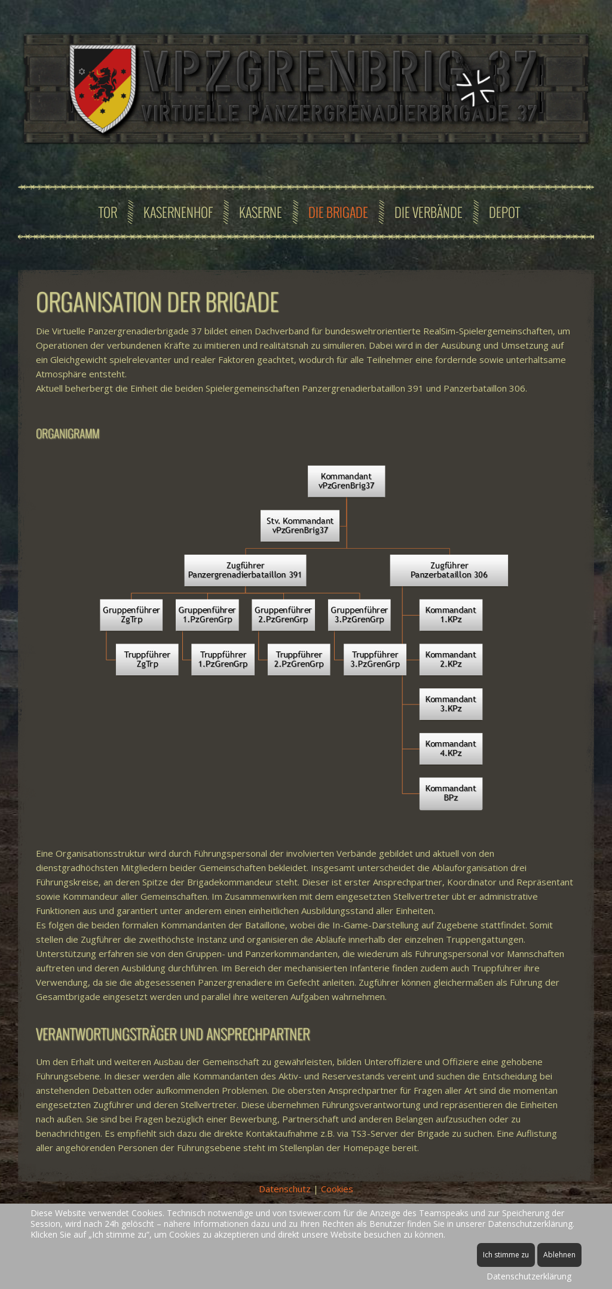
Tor (108, 212)
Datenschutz (285, 1189)
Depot (504, 212)
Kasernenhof (178, 212)
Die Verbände (428, 212)
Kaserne (260, 212)
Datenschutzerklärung (528, 1276)
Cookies (337, 1189)
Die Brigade (338, 212)
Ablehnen (559, 1255)
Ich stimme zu (506, 1255)
